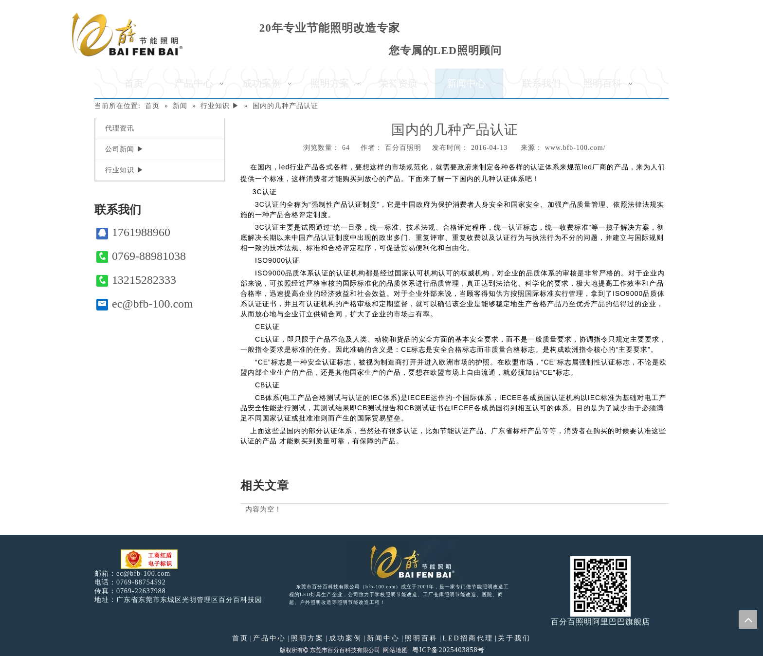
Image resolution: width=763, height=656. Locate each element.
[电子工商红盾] (149, 559)
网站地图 (395, 650)
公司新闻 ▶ (124, 149)
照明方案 (307, 638)
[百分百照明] (127, 34)
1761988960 (133, 232)
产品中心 (269, 638)
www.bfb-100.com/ (575, 147)
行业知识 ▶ (124, 170)
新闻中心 (383, 638)
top (748, 619)
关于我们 (514, 638)
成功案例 (345, 638)
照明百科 (421, 638)
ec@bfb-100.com (144, 303)
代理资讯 (119, 128)
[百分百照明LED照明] (406, 561)
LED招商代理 (467, 638)
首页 (240, 638)
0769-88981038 (141, 256)
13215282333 (136, 280)
